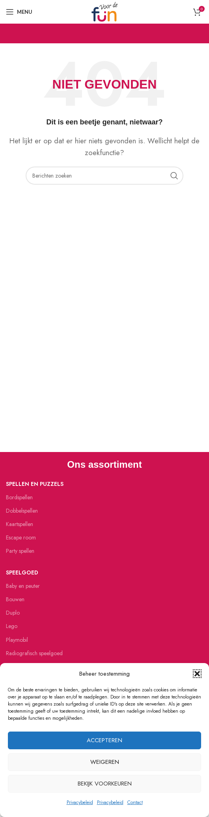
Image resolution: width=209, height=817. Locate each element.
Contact (135, 802)
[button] (197, 674)
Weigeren (104, 762)
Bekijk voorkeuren (105, 783)
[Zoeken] (104, 176)
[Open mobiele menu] (19, 12)
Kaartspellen (19, 524)
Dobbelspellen (22, 511)
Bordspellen (19, 497)
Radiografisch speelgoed (34, 653)
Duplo (13, 613)
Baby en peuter (23, 586)
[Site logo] (104, 11)
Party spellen (20, 551)
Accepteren (104, 740)
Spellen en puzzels (34, 484)
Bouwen (15, 599)
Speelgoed (22, 572)
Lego (11, 626)
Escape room (21, 537)
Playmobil (17, 640)
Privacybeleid (80, 802)
